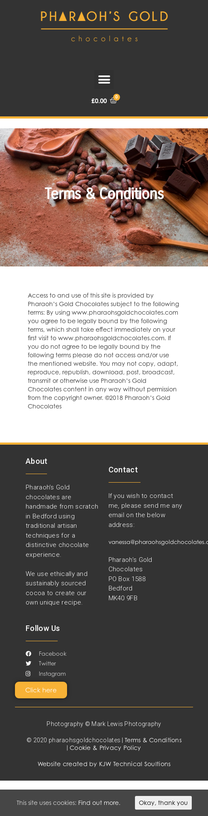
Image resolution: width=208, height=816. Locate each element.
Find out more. (99, 802)
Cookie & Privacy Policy (105, 747)
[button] (104, 79)
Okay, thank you (163, 802)
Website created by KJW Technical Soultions (104, 763)
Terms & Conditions (153, 740)
